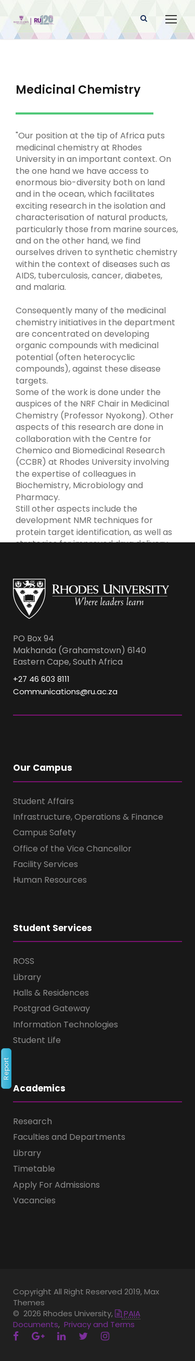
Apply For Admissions (56, 1185)
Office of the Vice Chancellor (72, 849)
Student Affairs (43, 801)
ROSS (23, 961)
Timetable (34, 1169)
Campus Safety (44, 832)
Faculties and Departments (69, 1137)
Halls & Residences (51, 993)
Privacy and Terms (99, 1324)
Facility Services (45, 864)
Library (27, 977)
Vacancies (34, 1200)
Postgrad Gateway (51, 1008)
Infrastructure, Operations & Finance (88, 817)
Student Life (37, 1040)
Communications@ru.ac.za (65, 691)
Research (32, 1121)
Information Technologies (65, 1025)
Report (6, 1068)
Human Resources (50, 880)
